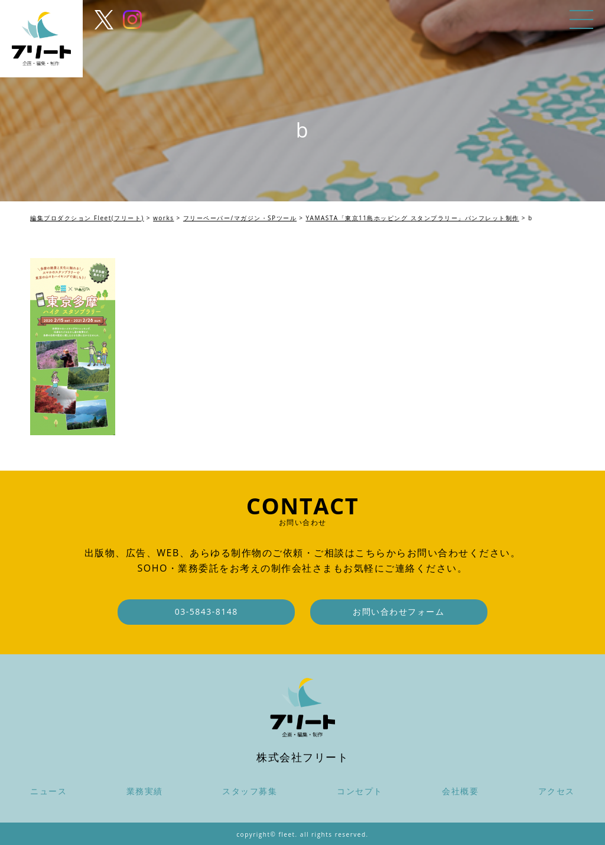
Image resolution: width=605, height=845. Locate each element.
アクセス (556, 791)
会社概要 (460, 791)
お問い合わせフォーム (398, 611)
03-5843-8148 (206, 611)
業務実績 (144, 791)
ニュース (48, 791)
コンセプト (360, 791)
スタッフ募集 (249, 791)
